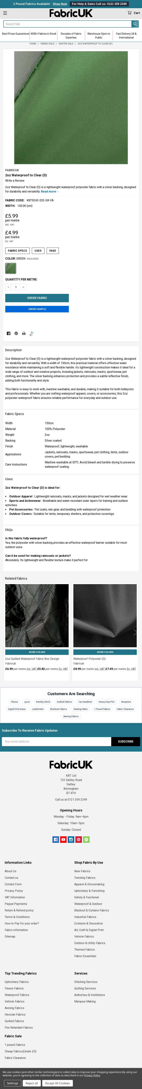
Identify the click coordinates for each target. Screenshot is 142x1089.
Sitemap (10, 936)
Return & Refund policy (19, 910)
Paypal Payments (16, 904)
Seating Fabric (81, 709)
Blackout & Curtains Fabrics (91, 910)
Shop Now (60, 3)
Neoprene (126, 702)
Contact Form (13, 884)
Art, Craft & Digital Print (89, 930)
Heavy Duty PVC (107, 702)
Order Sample (37, 309)
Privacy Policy (14, 891)
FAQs (52, 250)
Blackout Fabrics (58, 709)
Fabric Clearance (125, 709)
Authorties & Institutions (89, 995)
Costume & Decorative (88, 923)
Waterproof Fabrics (17, 995)
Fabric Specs (17, 250)
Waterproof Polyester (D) (89, 659)
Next (135, 632)
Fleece (14, 702)
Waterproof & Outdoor (88, 904)
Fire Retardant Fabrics (19, 1027)
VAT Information (15, 897)
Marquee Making (85, 1001)
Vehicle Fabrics (84, 936)
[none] (71, 107)
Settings (12, 1083)
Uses (38, 250)
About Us (10, 871)
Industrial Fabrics (85, 917)
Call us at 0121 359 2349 (71, 799)
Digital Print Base (16, 709)
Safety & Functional (86, 897)
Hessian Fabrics (15, 1014)
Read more (48, 191)
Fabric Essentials (85, 956)
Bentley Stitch (43, 702)
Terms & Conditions (17, 917)
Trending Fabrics (84, 877)
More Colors (37, 652)
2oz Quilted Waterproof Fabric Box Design (32, 659)
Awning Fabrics (71, 716)
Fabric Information (16, 930)
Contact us (11, 877)
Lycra (27, 702)
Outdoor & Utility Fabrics (89, 943)
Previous (6, 632)
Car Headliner (85, 702)
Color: (22, 258)
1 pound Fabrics (15, 1045)
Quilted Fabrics (64, 702)
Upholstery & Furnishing (89, 891)
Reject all (32, 1083)
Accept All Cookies (57, 1083)
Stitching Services (85, 982)
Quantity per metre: (21, 279)
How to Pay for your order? (22, 923)
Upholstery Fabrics (17, 982)
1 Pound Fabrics (102, 709)
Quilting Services (85, 988)
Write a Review (14, 180)
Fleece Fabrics (14, 988)
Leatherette (38, 709)
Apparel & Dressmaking (89, 884)
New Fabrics (82, 871)
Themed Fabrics (84, 949)
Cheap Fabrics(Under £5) (20, 1051)
